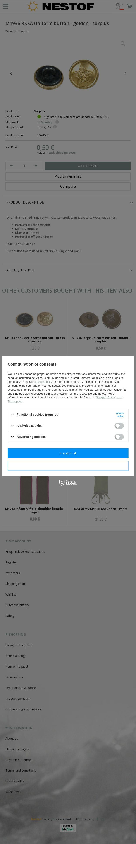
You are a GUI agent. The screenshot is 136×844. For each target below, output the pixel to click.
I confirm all (68, 453)
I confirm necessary (68, 466)
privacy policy (43, 381)
